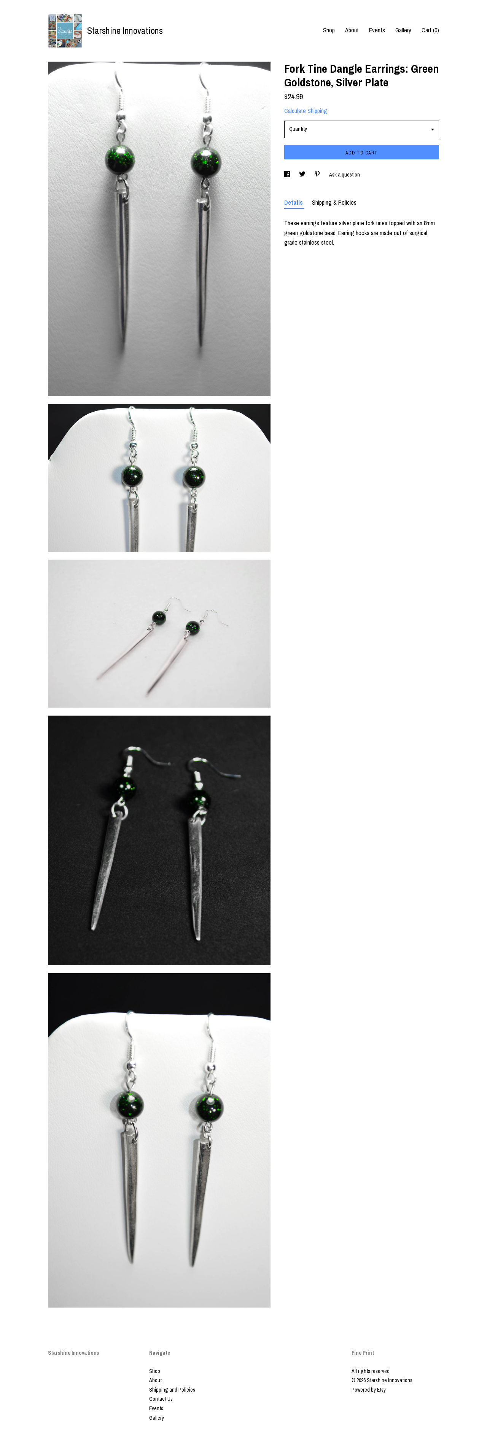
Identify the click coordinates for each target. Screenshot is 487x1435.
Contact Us (161, 1398)
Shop (329, 30)
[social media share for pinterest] (317, 174)
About (352, 30)
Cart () (430, 30)
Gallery (403, 30)
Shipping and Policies (172, 1389)
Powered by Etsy (369, 1389)
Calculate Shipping (305, 111)
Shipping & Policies (334, 202)
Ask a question (344, 174)
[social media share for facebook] (287, 174)
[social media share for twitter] (303, 174)
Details (294, 202)
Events (377, 30)
